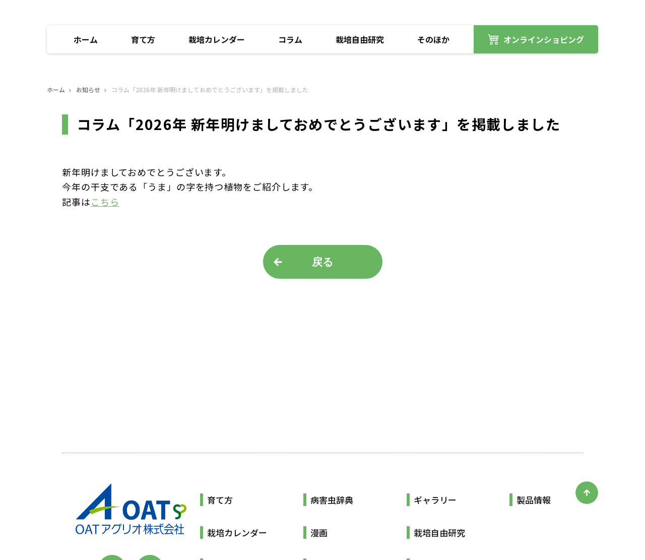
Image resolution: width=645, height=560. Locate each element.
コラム (290, 39)
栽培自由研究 (360, 39)
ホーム (86, 39)
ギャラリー (435, 499)
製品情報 (534, 499)
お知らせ (88, 90)
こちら (105, 201)
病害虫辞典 (331, 499)
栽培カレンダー (216, 39)
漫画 (319, 532)
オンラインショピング (543, 39)
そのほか (433, 39)
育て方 (143, 39)
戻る (323, 262)
